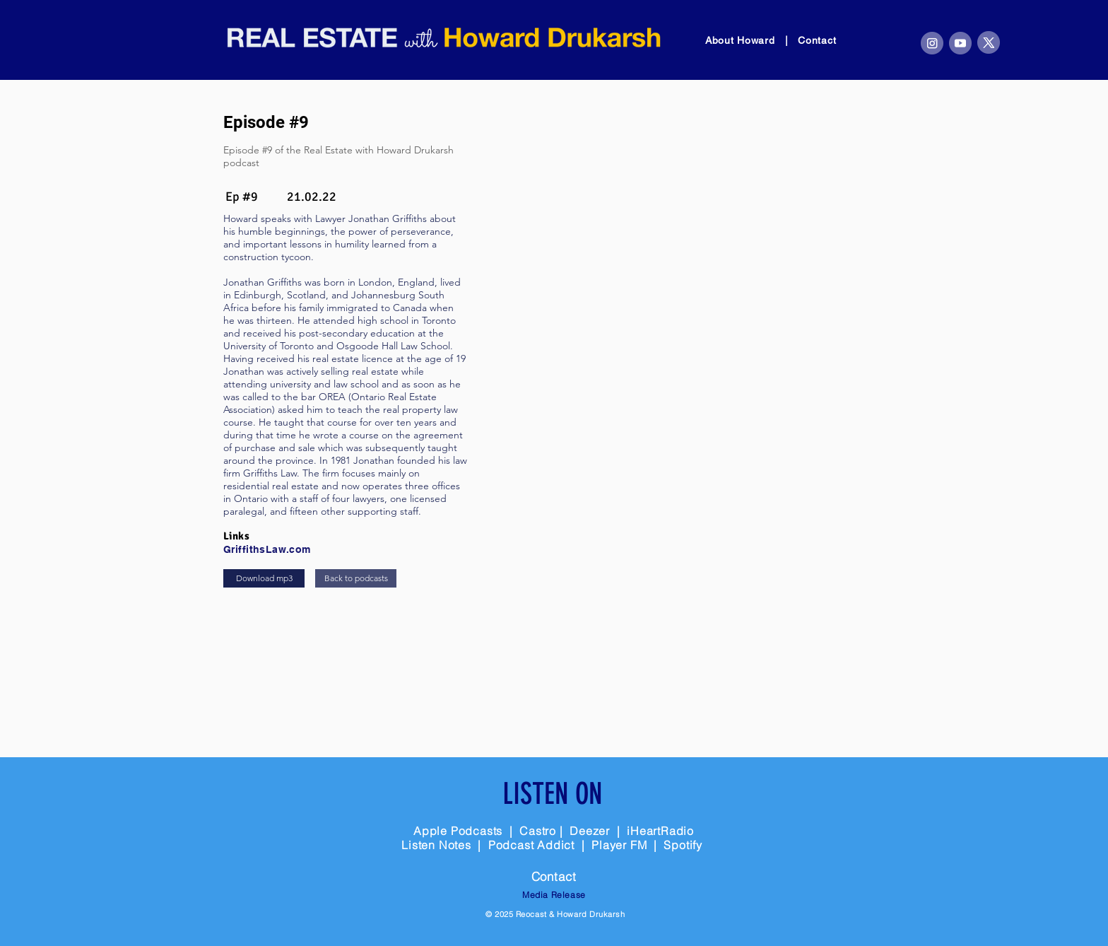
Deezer (590, 831)
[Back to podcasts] (355, 578)
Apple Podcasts (457, 831)
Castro (537, 831)
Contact (817, 40)
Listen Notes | (444, 845)
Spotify (683, 845)
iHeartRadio (660, 831)
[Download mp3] (264, 578)
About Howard (741, 40)
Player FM (619, 845)
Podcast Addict (533, 845)
